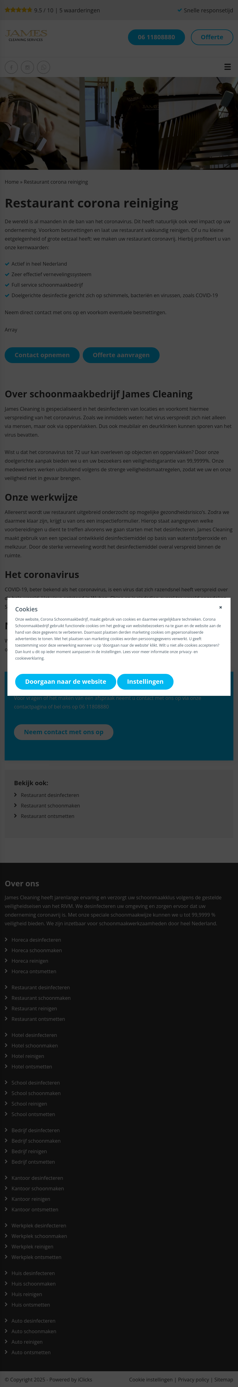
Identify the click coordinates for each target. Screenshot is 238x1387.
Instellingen (145, 681)
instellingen (111, 651)
